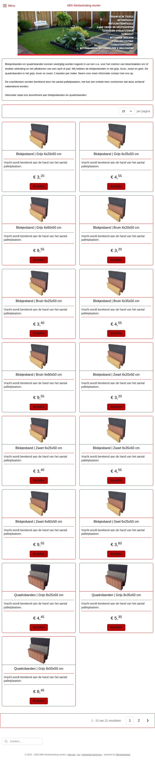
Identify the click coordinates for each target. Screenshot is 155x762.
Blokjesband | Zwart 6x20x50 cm (116, 374)
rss (78, 754)
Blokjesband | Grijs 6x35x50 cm (116, 154)
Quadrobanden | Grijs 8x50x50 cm (38, 668)
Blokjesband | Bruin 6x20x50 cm (116, 227)
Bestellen (39, 186)
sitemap (71, 754)
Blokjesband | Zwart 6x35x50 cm (116, 448)
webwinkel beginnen (92, 754)
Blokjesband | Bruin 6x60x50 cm (39, 374)
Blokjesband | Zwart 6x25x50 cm (39, 448)
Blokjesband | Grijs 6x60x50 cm (38, 227)
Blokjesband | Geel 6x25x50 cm (116, 521)
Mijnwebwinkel (123, 754)
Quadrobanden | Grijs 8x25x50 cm (38, 595)
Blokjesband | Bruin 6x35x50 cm (116, 301)
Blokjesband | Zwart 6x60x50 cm (39, 521)
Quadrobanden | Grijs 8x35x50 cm (116, 595)
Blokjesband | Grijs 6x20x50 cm (38, 154)
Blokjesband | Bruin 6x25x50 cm (39, 301)
